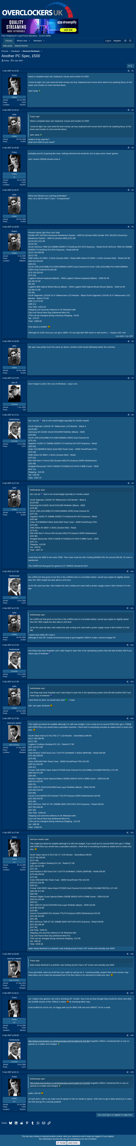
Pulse (6, 60)
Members (38, 41)
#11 (132, 608)
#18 (132, 1035)
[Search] (130, 40)
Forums (9, 41)
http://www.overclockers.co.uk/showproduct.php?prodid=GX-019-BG (59, 1041)
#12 (132, 645)
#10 (132, 571)
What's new (22, 41)
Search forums (21, 46)
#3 (133, 148)
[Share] (128, 71)
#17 (132, 993)
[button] (29, 40)
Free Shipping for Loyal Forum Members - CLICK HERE (26, 36)
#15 (132, 833)
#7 (133, 378)
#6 (133, 341)
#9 (133, 483)
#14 (132, 718)
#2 (133, 110)
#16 (132, 954)
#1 (133, 71)
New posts (7, 46)
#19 (132, 1072)
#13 (132, 682)
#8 (133, 415)
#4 (133, 190)
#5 (133, 227)
